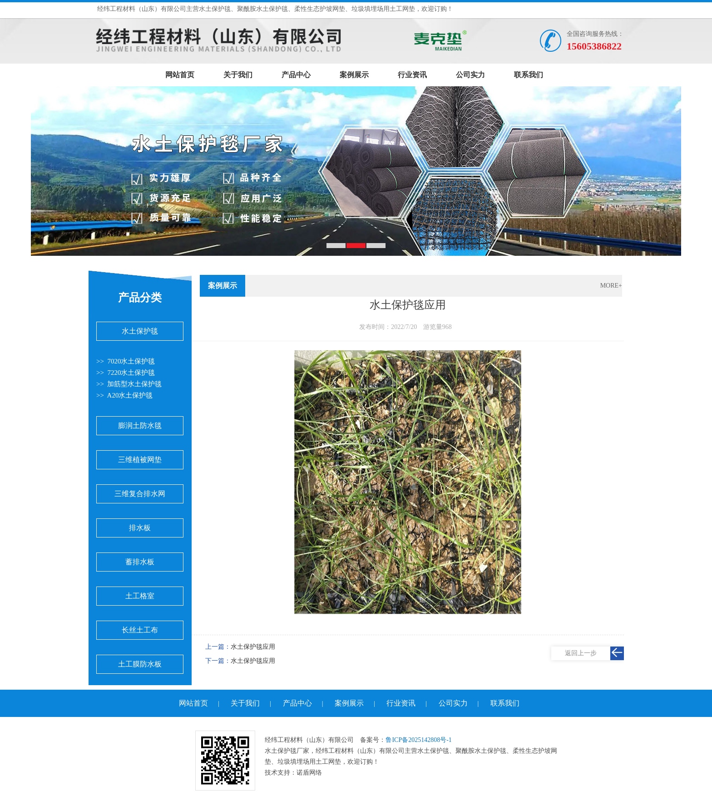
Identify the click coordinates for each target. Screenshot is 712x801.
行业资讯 (412, 75)
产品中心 (296, 75)
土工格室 (139, 596)
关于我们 (237, 75)
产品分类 (140, 297)
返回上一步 (581, 653)
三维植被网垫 (140, 459)
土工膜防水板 (140, 664)
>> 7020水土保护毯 (125, 361)
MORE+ (611, 285)
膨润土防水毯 (140, 425)
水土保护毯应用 (253, 646)
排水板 (140, 528)
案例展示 (354, 75)
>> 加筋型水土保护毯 (129, 384)
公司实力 (470, 75)
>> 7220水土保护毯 (125, 372)
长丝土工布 (140, 630)
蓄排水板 (139, 562)
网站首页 (179, 75)
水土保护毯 (140, 331)
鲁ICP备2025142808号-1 (418, 739)
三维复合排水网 (139, 494)
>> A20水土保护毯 (124, 395)
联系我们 (528, 75)
